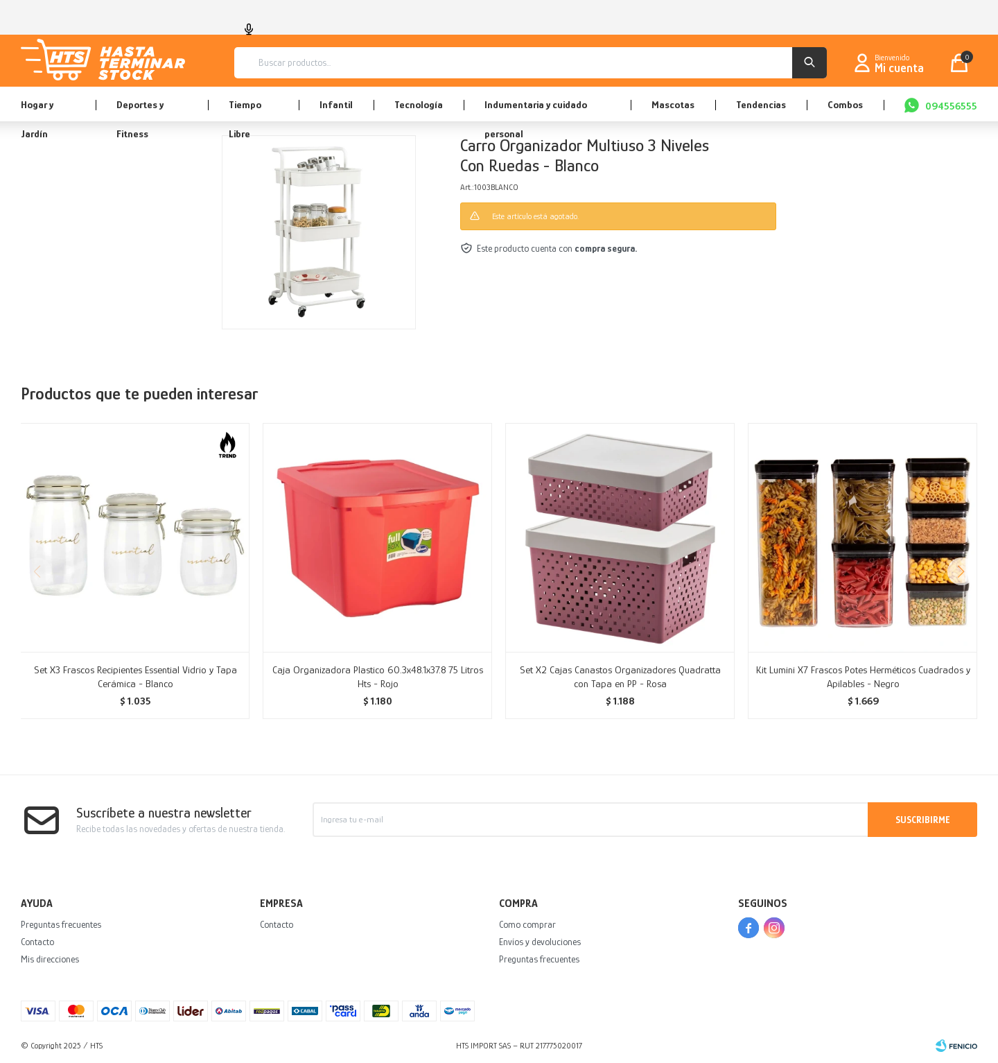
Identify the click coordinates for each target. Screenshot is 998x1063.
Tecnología (418, 104)
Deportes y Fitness (140, 109)
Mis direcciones (50, 959)
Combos (845, 104)
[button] (961, 571)
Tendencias (761, 104)
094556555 (951, 106)
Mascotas (672, 104)
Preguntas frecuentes (61, 924)
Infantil (336, 104)
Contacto (37, 941)
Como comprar (527, 924)
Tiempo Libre (245, 109)
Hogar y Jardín (37, 109)
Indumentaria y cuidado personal (535, 109)
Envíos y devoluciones (540, 941)
